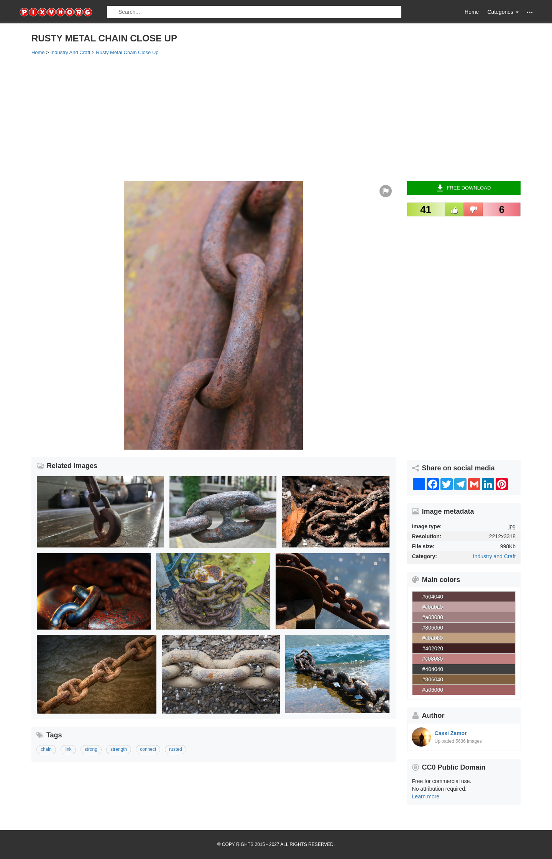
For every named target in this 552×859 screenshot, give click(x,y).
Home (472, 12)
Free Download (464, 188)
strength (118, 749)
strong (91, 749)
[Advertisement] (261, 117)
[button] (529, 12)
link (68, 749)
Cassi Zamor (451, 733)
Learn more (426, 796)
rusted (175, 749)
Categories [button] (503, 12)
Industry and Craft (494, 556)
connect (148, 749)
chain (46, 749)
